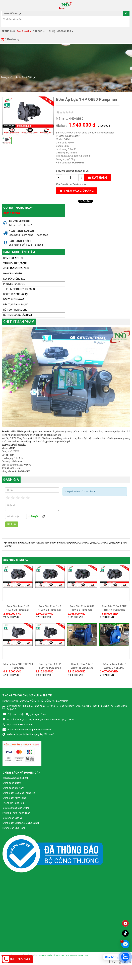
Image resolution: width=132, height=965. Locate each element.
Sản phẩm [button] (24, 32)
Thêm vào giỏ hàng (76, 190)
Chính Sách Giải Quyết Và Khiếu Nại (21, 823)
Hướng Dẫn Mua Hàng (14, 828)
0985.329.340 (11, 213)
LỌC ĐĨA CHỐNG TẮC (14, 278)
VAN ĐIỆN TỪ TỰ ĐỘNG (15, 263)
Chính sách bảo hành (13, 788)
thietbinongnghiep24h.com (74, 956)
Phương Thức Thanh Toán (16, 813)
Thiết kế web (53, 956)
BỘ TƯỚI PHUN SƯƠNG (15, 309)
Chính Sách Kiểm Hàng (14, 798)
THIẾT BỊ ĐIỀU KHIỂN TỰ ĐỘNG (19, 289)
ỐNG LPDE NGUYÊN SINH (16, 268)
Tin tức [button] (39, 32)
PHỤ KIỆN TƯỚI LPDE (14, 284)
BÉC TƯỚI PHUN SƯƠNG (15, 304)
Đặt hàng (97, 177)
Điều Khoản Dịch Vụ (13, 818)
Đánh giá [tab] (11, 480)
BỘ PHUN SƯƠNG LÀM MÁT (17, 315)
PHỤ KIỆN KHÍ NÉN (12, 273)
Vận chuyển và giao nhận (16, 778)
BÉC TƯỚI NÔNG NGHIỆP (16, 294)
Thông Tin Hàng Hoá (13, 803)
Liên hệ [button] (50, 31)
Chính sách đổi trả (12, 783)
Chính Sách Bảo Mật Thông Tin (19, 793)
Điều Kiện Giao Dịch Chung (16, 808)
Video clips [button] (65, 32)
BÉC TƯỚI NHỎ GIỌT (13, 299)
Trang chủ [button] (8, 31)
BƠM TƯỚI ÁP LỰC (13, 258)
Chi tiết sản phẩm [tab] (18, 322)
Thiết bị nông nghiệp (35, 956)
